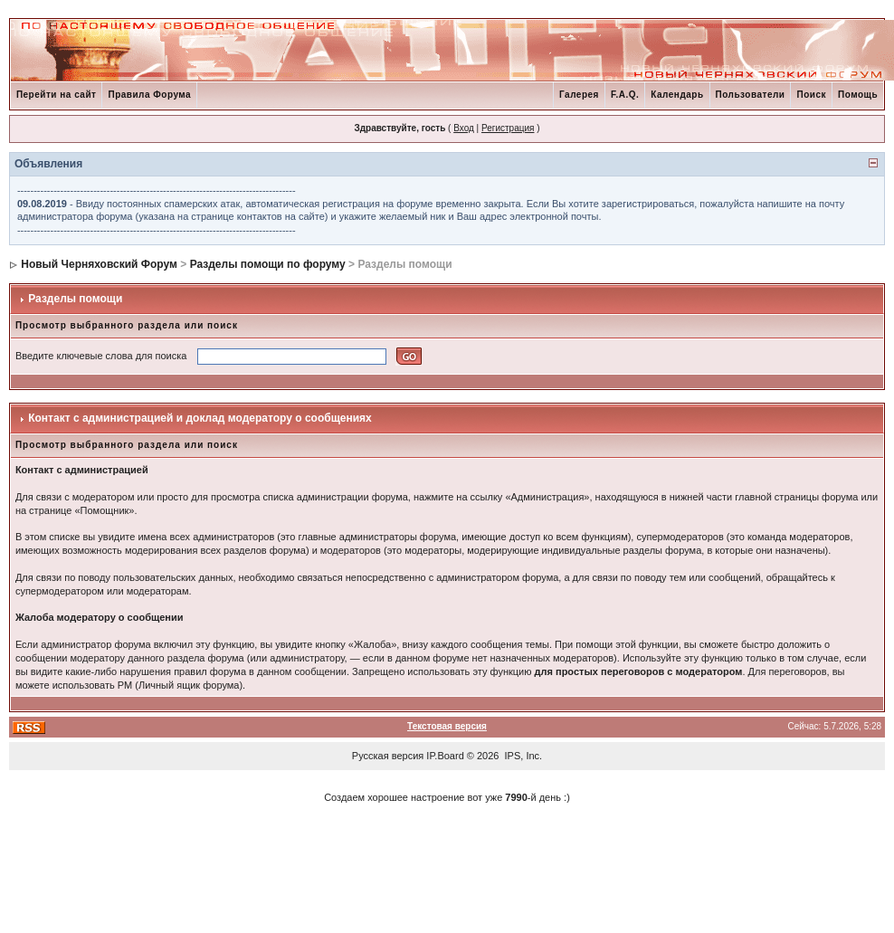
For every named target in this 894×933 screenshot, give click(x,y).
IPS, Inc (522, 755)
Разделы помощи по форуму (268, 264)
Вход (463, 128)
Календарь (677, 95)
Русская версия (387, 755)
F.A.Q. (625, 95)
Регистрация (507, 128)
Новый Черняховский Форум (99, 264)
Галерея (579, 95)
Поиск (811, 95)
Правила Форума (149, 95)
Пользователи (750, 95)
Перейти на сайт (56, 95)
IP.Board (444, 755)
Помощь (858, 95)
